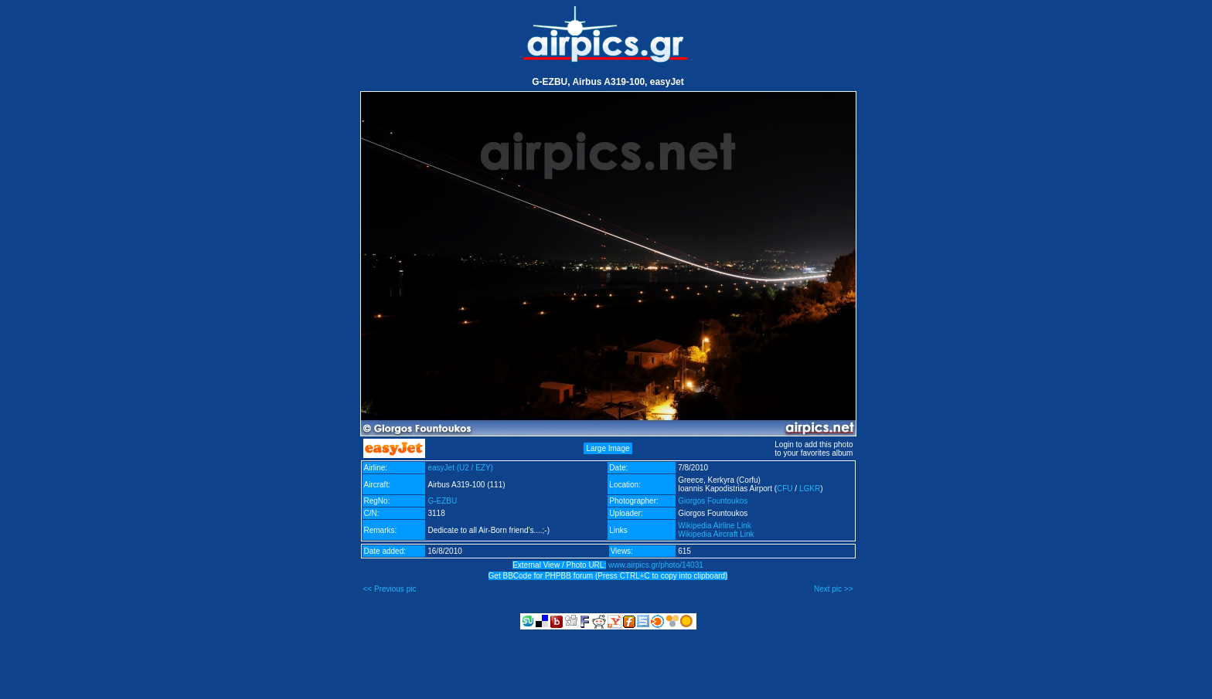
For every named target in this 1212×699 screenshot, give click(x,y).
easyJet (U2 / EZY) (459, 467)
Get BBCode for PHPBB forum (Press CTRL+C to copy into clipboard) (608, 576)
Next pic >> (833, 589)
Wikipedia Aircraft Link (716, 534)
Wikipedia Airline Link (714, 525)
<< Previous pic (390, 589)
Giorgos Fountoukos (712, 501)
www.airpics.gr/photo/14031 (655, 565)
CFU (785, 488)
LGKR (809, 488)
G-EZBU (442, 501)
